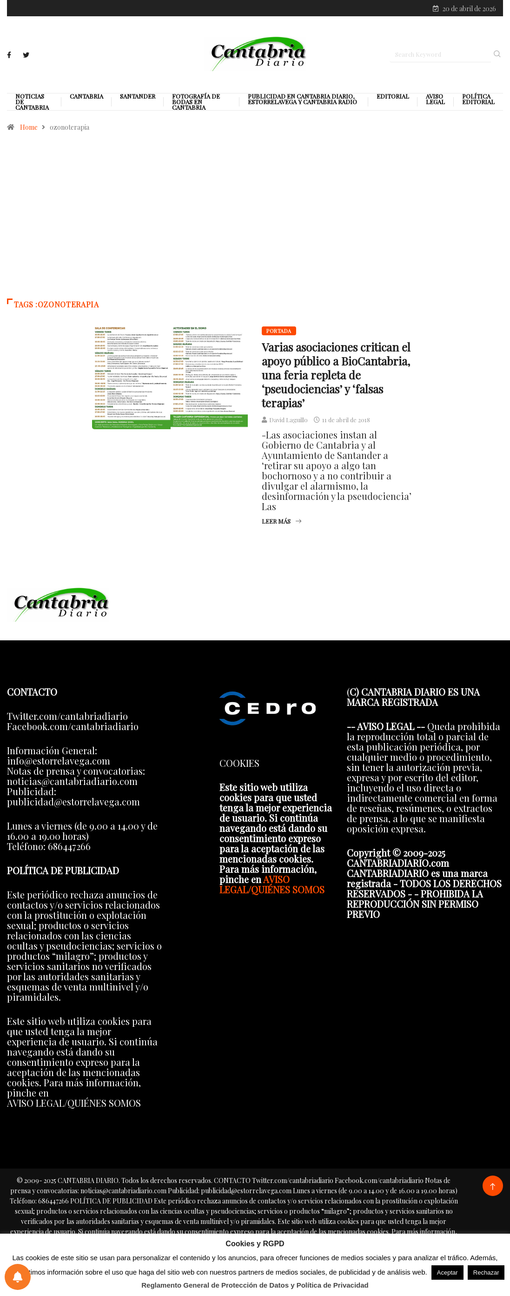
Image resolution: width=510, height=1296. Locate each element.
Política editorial (478, 100)
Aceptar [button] (447, 1272)
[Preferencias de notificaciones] (18, 1277)
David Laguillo (288, 421)
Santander (137, 97)
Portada (278, 331)
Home (29, 128)
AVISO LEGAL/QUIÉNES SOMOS (272, 885)
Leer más (281, 522)
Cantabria (86, 97)
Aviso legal (435, 100)
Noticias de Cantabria (32, 102)
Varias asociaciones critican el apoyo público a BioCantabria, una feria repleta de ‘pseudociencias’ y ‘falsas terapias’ (336, 375)
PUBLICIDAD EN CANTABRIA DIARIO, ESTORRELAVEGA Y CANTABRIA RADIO (302, 100)
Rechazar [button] (486, 1272)
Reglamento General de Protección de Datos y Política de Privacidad (255, 1285)
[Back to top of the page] (492, 1187)
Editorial (393, 97)
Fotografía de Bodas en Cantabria (196, 102)
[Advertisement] (255, 220)
